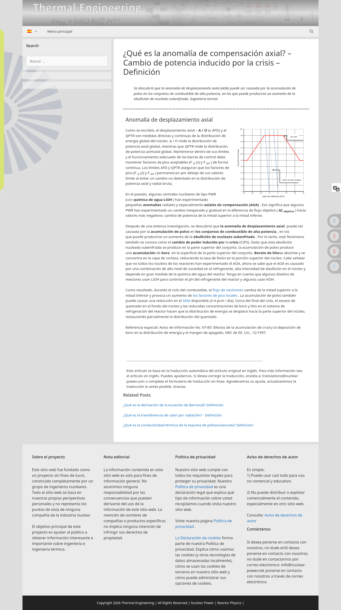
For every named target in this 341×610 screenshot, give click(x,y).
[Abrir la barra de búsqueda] (312, 31)
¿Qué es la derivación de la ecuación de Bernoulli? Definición (173, 404)
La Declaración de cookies (198, 537)
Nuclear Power (202, 603)
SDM (186, 300)
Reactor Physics (229, 603)
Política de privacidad (194, 486)
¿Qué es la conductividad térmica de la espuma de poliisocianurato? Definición (188, 425)
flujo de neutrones (228, 289)
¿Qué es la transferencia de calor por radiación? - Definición (172, 415)
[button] (216, 344)
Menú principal (59, 31)
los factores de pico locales (215, 295)
